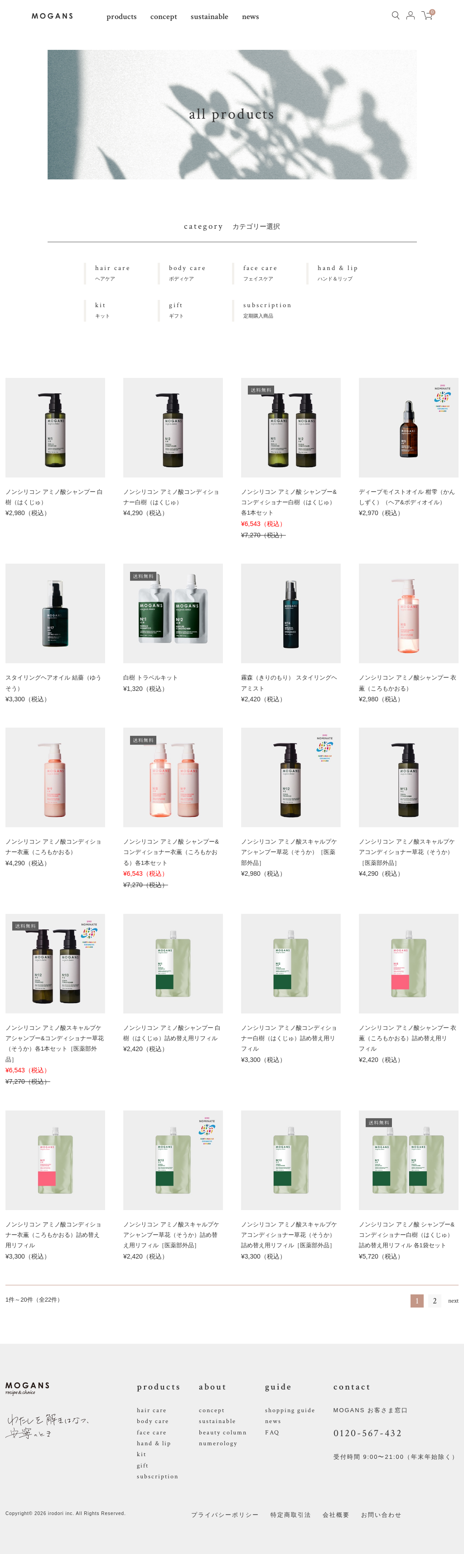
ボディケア (200, 272)
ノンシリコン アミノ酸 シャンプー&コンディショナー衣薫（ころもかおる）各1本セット (171, 852)
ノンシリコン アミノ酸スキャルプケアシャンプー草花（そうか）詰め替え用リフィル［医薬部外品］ (171, 1235)
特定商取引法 (291, 1514)
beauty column (223, 1433)
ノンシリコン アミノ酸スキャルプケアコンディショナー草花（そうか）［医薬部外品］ (407, 852)
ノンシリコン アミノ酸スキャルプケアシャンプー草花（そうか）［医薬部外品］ (289, 852)
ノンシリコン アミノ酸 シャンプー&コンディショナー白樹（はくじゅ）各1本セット (289, 502)
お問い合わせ (381, 1514)
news (250, 16)
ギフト (200, 309)
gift (143, 1466)
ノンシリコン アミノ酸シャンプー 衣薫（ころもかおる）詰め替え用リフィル (407, 1038)
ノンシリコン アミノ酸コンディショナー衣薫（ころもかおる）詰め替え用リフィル (53, 1235)
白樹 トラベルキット (150, 677)
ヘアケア (126, 272)
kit (141, 1454)
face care (152, 1433)
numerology (218, 1443)
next (453, 1301)
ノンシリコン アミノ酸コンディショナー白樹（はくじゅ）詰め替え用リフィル (289, 1038)
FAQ (272, 1433)
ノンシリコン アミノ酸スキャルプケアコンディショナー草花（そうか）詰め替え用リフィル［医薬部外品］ (289, 1235)
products (121, 16)
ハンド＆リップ (349, 272)
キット (126, 309)
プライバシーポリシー (225, 1514)
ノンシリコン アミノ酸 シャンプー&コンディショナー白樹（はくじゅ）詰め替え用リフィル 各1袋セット (406, 1235)
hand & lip (154, 1443)
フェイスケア (274, 272)
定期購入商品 (274, 309)
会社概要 (336, 1514)
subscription (158, 1476)
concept (163, 16)
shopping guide (290, 1410)
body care (153, 1421)
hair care (152, 1410)
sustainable (209, 16)
